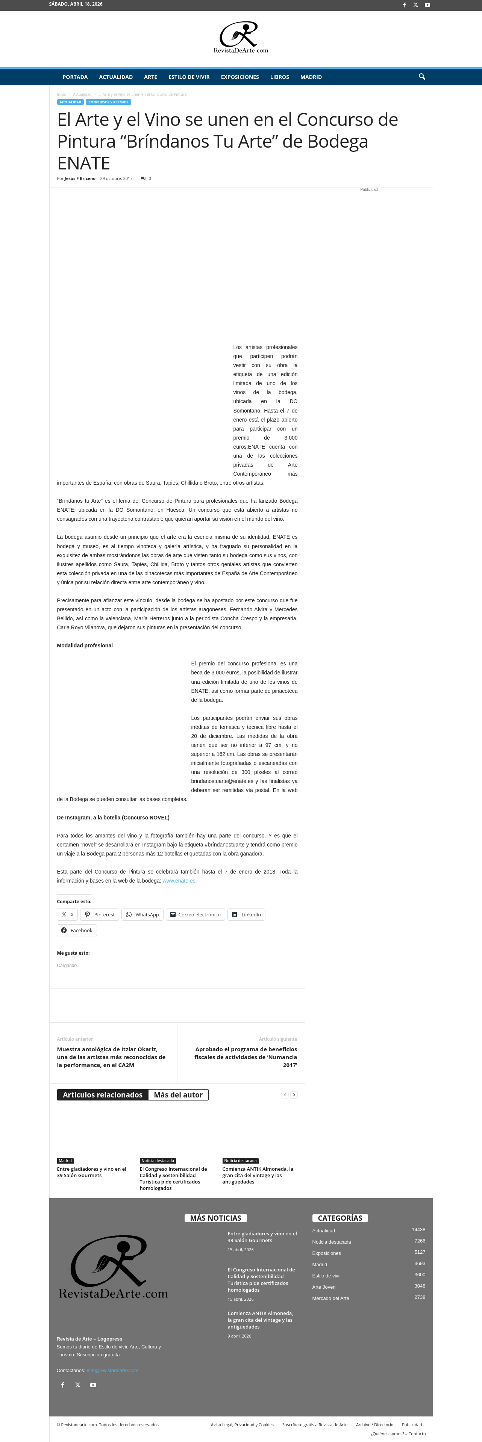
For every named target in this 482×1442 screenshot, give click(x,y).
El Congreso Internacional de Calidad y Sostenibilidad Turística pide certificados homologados (173, 1178)
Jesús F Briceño (80, 178)
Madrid (311, 76)
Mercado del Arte (330, 1298)
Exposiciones (240, 76)
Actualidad (116, 76)
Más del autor (178, 1095)
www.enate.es (178, 881)
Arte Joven (324, 1287)
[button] (422, 77)
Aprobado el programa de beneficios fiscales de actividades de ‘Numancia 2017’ (245, 1057)
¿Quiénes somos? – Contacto (398, 1433)
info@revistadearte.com (112, 1370)
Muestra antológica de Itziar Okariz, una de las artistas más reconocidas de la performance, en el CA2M (111, 1057)
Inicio (62, 94)
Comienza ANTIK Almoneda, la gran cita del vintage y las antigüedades (258, 1175)
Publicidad (412, 1424)
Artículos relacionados (103, 1095)
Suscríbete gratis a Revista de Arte (314, 1424)
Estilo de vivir (189, 76)
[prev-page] (285, 1095)
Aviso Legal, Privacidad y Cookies (242, 1424)
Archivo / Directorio (374, 1424)
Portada (75, 76)
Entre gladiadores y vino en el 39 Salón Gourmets (91, 1172)
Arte (150, 76)
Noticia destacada (158, 1160)
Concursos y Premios (108, 102)
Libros (279, 76)
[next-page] (294, 1095)
